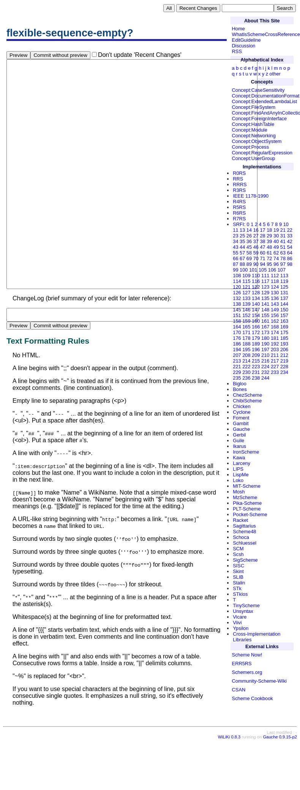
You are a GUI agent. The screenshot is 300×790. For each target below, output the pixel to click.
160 (256, 321)
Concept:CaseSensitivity (258, 90)
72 (269, 258)
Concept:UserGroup (253, 158)
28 (262, 236)
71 (262, 258)
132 (237, 298)
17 (262, 230)
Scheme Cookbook (252, 698)
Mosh (239, 492)
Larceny (241, 463)
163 (284, 321)
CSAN (239, 690)
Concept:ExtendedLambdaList (264, 101)
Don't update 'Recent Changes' (140, 55)
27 (256, 236)
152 (246, 315)
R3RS (239, 190)
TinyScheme (246, 605)
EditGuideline (246, 40)
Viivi (237, 622)
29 (269, 236)
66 (235, 258)
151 (237, 315)
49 (276, 247)
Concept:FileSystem (254, 107)
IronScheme (246, 452)
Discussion (244, 46)
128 (256, 292)
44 (242, 247)
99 (235, 270)
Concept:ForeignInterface (259, 118)
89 (249, 264)
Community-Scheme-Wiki (259, 681)
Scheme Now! (247, 655)
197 (265, 349)
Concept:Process (250, 147)
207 (237, 355)
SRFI (238, 224)
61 (269, 253)
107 (282, 270)
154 (256, 315)
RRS (238, 179)
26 (249, 236)
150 (284, 310)
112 (275, 275)
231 (256, 372)
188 (246, 344)
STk (237, 588)
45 (249, 247)
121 (246, 287)
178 (246, 338)
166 (256, 327)
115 (246, 281)
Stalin (239, 583)
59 (256, 253)
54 (289, 247)
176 (237, 338)
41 (283, 241)
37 (256, 241)
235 (237, 378)
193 (284, 344)
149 (275, 310)
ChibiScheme (247, 401)
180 (265, 338)
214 (246, 361)
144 (284, 304)
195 (246, 349)
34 (235, 241)
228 (284, 366)
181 (275, 338)
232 (265, 372)
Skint (238, 571)
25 (242, 236)
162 (275, 321)
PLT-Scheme (247, 509)
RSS (237, 51)
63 (283, 253)
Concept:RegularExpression (262, 152)
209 (256, 355)
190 (265, 344)
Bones (239, 389)
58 (249, 253)
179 (256, 338)
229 (237, 372)
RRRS (239, 184)
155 (265, 315)
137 (284, 298)
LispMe (240, 474)
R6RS (239, 213)
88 (242, 264)
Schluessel (244, 543)
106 (272, 270)
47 (262, 247)
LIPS (238, 469)
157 (284, 315)
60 (262, 253)
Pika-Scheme (247, 503)
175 (284, 332)
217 (275, 361)
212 (284, 355)
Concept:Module (249, 130)
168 (275, 327)
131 (284, 292)
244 (265, 378)
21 (283, 230)
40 (276, 241)
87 (235, 264)
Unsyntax (243, 611)
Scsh (238, 554)
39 (269, 241)
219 (284, 361)
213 (237, 361)
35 (242, 241)
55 (235, 253)
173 (265, 332)
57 (242, 253)
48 (269, 247)
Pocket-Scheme (250, 514)
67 (242, 258)
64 (289, 253)
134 (256, 298)
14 (249, 230)
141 (265, 304)
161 (265, 321)
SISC (238, 566)
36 (249, 241)
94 (262, 264)
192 (275, 344)
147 (256, 310)
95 (269, 264)
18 (269, 230)
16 (256, 230)
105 (263, 270)
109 (246, 275)
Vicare (239, 617)
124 (275, 287)
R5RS (239, 207)
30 (276, 236)
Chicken (241, 406)
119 (284, 281)
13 (242, 230)
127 (246, 292)
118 (275, 281)
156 (275, 315)
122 (256, 287)
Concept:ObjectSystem (257, 141)
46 (256, 247)
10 (286, 224)
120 (237, 287)
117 (265, 281)
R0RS (239, 173)
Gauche (241, 429)
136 (275, 298)
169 (284, 327)
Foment (241, 418)
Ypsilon (240, 628)
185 (284, 338)
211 (275, 355)
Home (238, 28)
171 (246, 332)
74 (276, 258)
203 (275, 349)
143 (275, 304)
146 (246, 310)
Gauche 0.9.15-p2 (280, 784)
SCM (238, 548)
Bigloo (239, 383)
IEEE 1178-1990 (250, 196)
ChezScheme (247, 395)
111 (265, 275)
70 (256, 258)
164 (237, 327)
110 (256, 275)
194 (237, 349)
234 (284, 372)
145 (237, 310)
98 (289, 264)
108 (237, 275)
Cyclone (241, 412)
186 (237, 344)
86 (289, 258)
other (275, 74)
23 (235, 236)
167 (265, 327)
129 (265, 292)
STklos (240, 594)
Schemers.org (247, 672)
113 (284, 275)
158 (237, 321)
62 (276, 253)
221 (237, 366)
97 (283, 264)
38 (262, 241)
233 (275, 372)
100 (244, 270)
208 (246, 355)
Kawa (239, 457)
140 (256, 304)
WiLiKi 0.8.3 (229, 784)
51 (283, 247)
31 (283, 236)
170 (237, 332)
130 (275, 292)
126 (237, 292)
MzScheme (245, 497)
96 (276, 264)
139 (246, 304)
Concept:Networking (254, 135)
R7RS (239, 218)
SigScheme (245, 560)
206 (284, 349)
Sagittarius (244, 526)
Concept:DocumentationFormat (266, 96)
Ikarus (239, 446)
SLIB (238, 577)
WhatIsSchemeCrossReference (266, 34)
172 (256, 332)
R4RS (239, 201)
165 (246, 327)
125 (284, 287)
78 (283, 258)
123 (265, 287)
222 (246, 366)
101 (253, 270)
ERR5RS (242, 663)
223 (256, 366)
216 (265, 361)
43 (235, 247)
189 (256, 344)
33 (289, 236)
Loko (238, 480)
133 (246, 298)
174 (275, 332)
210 (265, 355)
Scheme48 (244, 531)
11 (235, 230)
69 (249, 258)
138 (237, 304)
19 (276, 230)
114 (237, 281)
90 (256, 264)
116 (256, 281)
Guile (238, 440)
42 (289, 241)
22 (289, 230)
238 (256, 378)
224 (265, 366)
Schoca (241, 537)
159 (246, 321)
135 (265, 298)
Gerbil (239, 435)
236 (246, 378)
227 (275, 366)
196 (256, 349)
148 (265, 310)
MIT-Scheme (247, 486)
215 (256, 361)
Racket (240, 520)
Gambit (240, 423)
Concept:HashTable (253, 124)
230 (246, 372)
